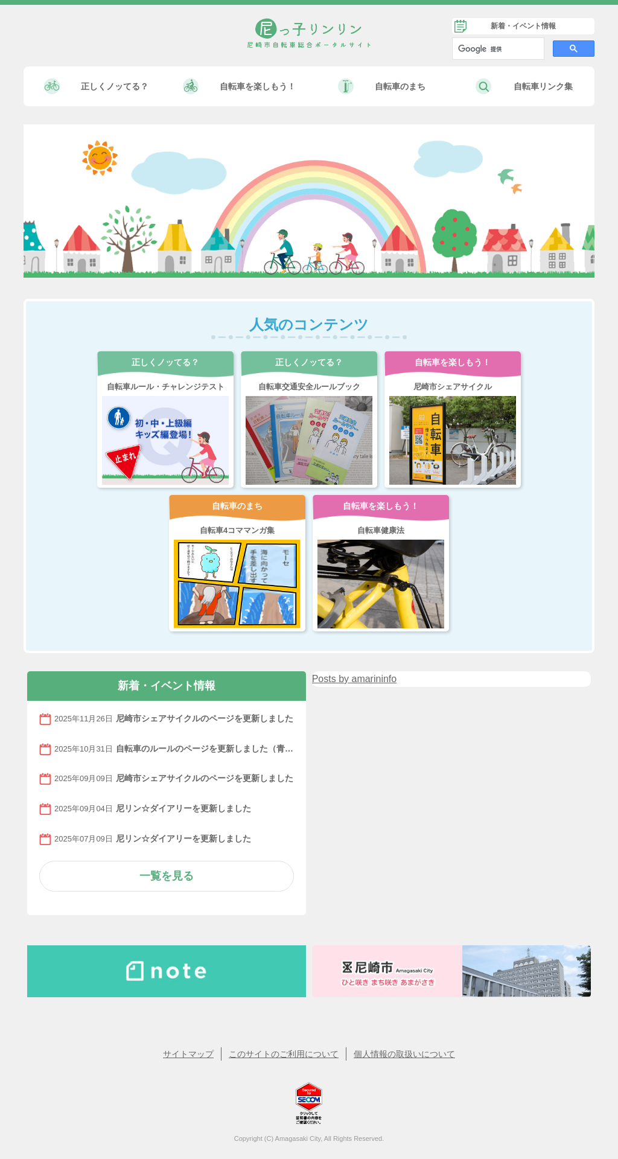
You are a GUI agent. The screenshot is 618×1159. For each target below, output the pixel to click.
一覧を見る (166, 876)
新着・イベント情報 (523, 26)
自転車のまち (400, 86)
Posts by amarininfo (354, 679)
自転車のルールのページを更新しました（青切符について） (204, 748)
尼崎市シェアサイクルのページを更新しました (204, 718)
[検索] (497, 48)
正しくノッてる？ (114, 86)
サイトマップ (188, 1054)
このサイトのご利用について (284, 1054)
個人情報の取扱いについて (404, 1054)
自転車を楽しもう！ (258, 86)
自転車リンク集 (543, 86)
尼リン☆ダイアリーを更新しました (183, 808)
